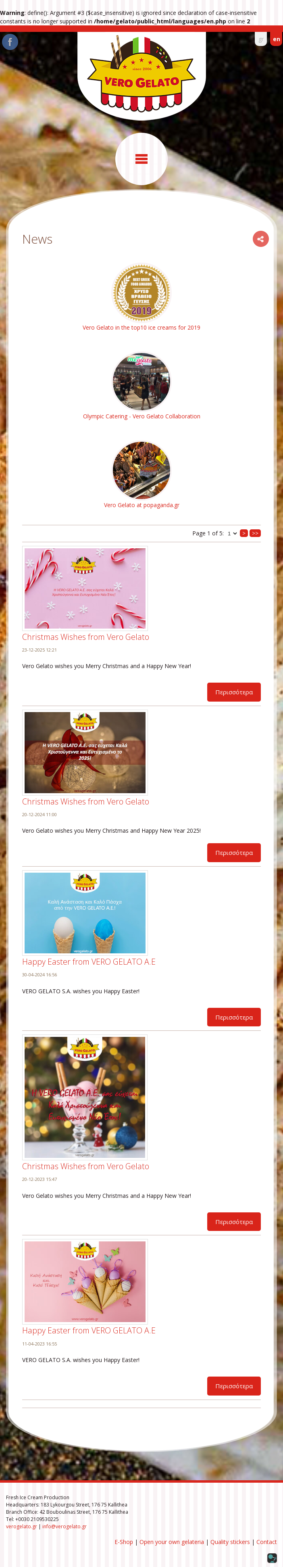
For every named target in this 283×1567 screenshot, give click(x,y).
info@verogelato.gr (64, 1526)
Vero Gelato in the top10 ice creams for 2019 (141, 327)
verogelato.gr (21, 1526)
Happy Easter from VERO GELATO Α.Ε (89, 961)
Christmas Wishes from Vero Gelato (85, 636)
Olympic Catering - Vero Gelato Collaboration (141, 416)
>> (255, 533)
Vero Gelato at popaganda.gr (141, 505)
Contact (266, 1542)
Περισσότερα (234, 692)
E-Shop (123, 1542)
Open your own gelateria (171, 1542)
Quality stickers (230, 1542)
